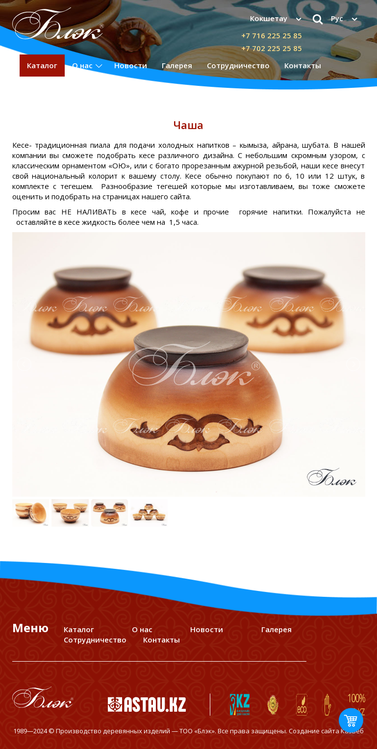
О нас (82, 65)
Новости (130, 65)
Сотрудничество (238, 65)
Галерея (177, 65)
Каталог (42, 65)
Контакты (302, 65)
